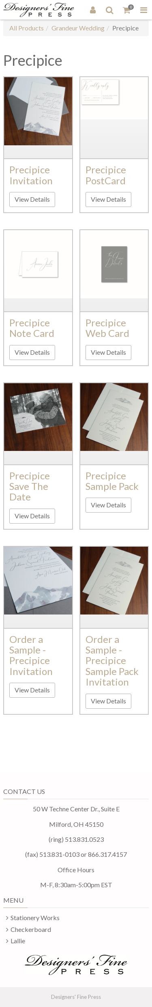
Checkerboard (31, 929)
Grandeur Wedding (78, 28)
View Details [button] (32, 199)
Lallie (18, 940)
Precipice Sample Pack (112, 481)
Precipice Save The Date (29, 486)
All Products (26, 28)
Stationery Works (35, 917)
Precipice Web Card (107, 328)
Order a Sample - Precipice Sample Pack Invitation (112, 660)
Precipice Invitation (31, 175)
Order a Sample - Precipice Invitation (31, 655)
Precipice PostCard (106, 175)
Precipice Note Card (31, 328)
